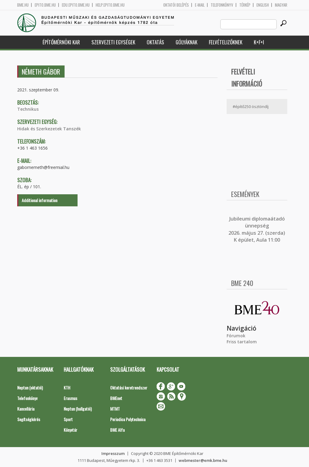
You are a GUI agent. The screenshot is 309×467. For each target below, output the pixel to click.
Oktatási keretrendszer (128, 387)
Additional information (39, 200)
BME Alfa (117, 430)
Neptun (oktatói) (30, 387)
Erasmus (70, 398)
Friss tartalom (242, 342)
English (262, 5)
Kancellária (25, 408)
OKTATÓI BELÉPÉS (176, 5)
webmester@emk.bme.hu (203, 460)
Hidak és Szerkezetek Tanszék (49, 129)
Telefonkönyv (222, 5)
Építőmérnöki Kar (61, 42)
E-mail (200, 5)
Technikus (28, 109)
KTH (67, 387)
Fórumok (236, 335)
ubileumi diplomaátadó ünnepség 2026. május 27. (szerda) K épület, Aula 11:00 (256, 229)
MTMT (115, 408)
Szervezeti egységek (113, 42)
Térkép (244, 5)
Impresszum (113, 453)
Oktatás (155, 42)
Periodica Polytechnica (127, 419)
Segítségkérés (28, 419)
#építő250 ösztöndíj (251, 106)
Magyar (281, 5)
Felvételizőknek (225, 42)
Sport (68, 419)
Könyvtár (70, 430)
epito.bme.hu (45, 5)
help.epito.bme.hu (110, 5)
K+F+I (259, 42)
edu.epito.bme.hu (76, 5)
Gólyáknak (186, 42)
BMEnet (116, 398)
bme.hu (23, 5)
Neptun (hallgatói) (78, 408)
